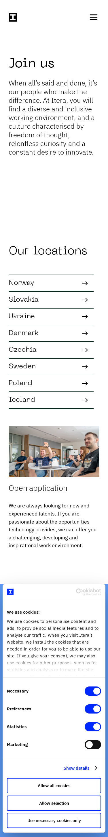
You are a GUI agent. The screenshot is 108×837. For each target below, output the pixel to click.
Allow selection (54, 803)
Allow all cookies (54, 785)
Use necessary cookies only (54, 820)
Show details (76, 768)
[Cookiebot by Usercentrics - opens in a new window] (76, 592)
